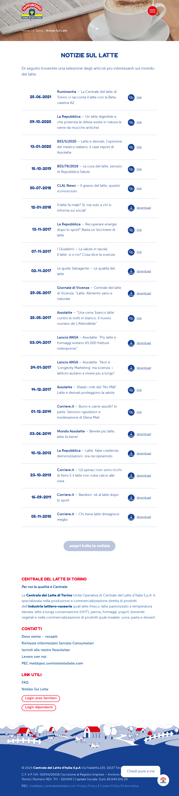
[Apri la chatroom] (163, 780)
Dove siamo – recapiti (39, 637)
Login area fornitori (41, 698)
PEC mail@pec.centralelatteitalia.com (52, 663)
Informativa (131, 786)
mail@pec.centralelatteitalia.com (53, 786)
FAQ (25, 683)
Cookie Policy (110, 786)
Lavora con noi (34, 657)
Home (26, 30)
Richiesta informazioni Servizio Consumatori (58, 643)
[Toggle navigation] (152, 11)
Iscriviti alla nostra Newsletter (46, 650)
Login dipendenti (39, 707)
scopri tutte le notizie (89, 546)
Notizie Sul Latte (35, 689)
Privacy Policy (87, 786)
